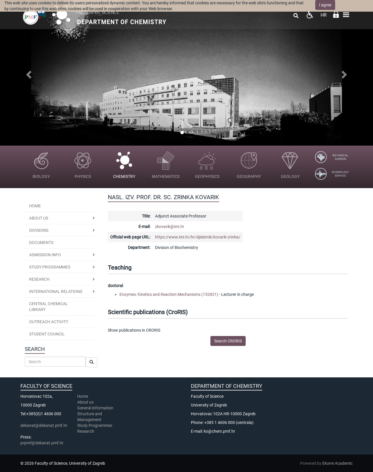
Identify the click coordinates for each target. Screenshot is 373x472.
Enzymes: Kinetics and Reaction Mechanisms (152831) (168, 294)
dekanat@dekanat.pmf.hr (43, 425)
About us (38, 218)
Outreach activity (48, 321)
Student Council (47, 334)
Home (35, 206)
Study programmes (49, 267)
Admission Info (45, 254)
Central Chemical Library (48, 306)
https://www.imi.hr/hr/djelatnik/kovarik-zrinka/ (197, 237)
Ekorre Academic (337, 463)
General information (95, 408)
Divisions (38, 230)
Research (86, 431)
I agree (325, 5)
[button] (28, 73)
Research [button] (39, 279)
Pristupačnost (310, 15)
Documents (41, 242)
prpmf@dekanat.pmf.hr (42, 443)
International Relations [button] (55, 291)
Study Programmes (94, 425)
